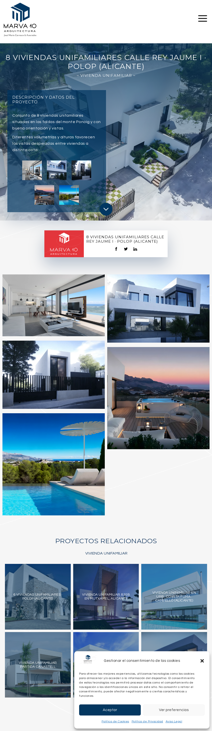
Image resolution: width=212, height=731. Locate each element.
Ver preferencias (174, 710)
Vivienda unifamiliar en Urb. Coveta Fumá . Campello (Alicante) (174, 596)
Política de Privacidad (147, 721)
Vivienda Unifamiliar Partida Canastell (38, 664)
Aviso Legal (174, 721)
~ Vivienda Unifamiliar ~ (106, 75)
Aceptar (110, 710)
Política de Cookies (115, 721)
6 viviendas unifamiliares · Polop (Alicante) (38, 596)
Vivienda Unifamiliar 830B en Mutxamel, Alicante (106, 596)
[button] (202, 660)
